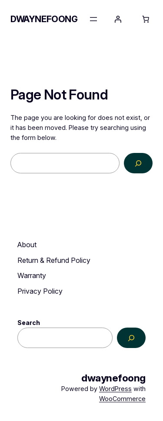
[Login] (117, 19)
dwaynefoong (44, 19)
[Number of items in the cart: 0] (145, 19)
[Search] (138, 163)
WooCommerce (122, 398)
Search (28, 322)
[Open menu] (93, 19)
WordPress (115, 388)
